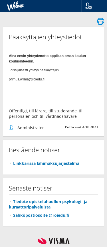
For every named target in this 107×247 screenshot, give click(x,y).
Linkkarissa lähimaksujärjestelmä (46, 163)
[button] (92, 6)
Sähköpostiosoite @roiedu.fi (41, 215)
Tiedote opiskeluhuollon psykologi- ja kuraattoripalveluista (48, 204)
